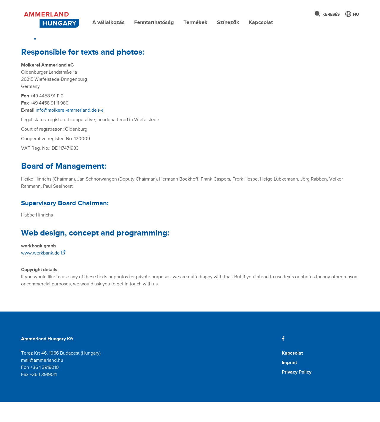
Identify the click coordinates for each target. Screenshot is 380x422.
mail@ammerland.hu (42, 380)
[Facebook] (283, 358)
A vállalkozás (108, 22)
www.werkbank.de (40, 273)
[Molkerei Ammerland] (50, 19)
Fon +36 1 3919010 (40, 387)
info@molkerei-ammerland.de (66, 130)
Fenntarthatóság (154, 22)
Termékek (195, 22)
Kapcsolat (261, 22)
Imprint (289, 382)
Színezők (228, 22)
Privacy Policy (296, 392)
